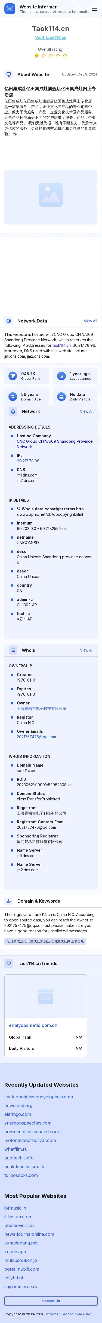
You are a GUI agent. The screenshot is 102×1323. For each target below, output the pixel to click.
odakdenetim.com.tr (24, 1166)
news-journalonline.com (29, 1234)
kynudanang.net (21, 1243)
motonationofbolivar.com (30, 1140)
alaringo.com (17, 1114)
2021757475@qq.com (36, 736)
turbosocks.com (21, 1175)
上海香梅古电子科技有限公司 (41, 708)
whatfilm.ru (15, 1149)
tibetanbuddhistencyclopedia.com (38, 1096)
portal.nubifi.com (21, 1269)
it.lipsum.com (17, 1216)
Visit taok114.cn (50, 37)
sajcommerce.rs (20, 1286)
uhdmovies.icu (19, 1225)
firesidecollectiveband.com (31, 1131)
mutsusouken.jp (20, 1260)
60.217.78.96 (28, 461)
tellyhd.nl (13, 1277)
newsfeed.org (18, 1105)
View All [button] (90, 321)
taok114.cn (61, 345)
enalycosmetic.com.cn (33, 1025)
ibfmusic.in (15, 1208)
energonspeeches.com (27, 1123)
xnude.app (15, 1251)
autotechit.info (19, 1158)
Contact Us (51, 1301)
